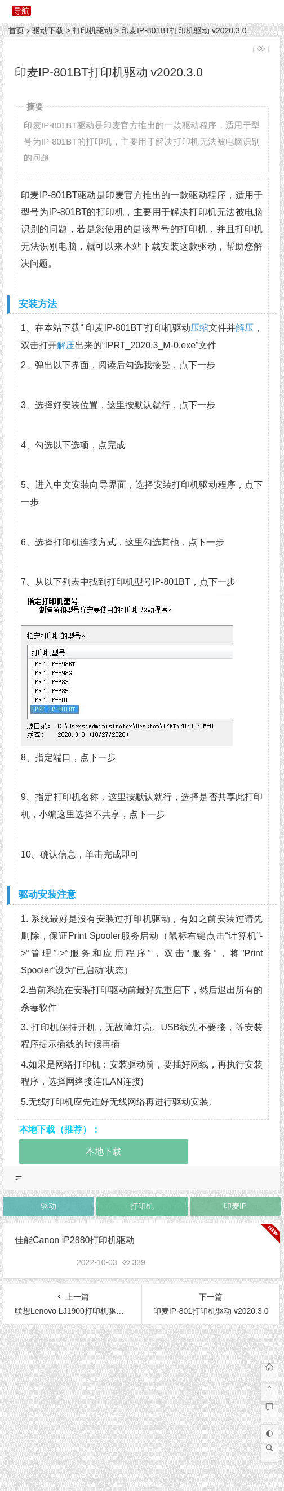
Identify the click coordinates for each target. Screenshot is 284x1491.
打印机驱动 (92, 30)
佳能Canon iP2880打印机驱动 (75, 1240)
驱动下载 (48, 30)
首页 (16, 30)
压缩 (199, 328)
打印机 (142, 1205)
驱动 (48, 1205)
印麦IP (235, 1205)
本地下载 (104, 1151)
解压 (245, 328)
